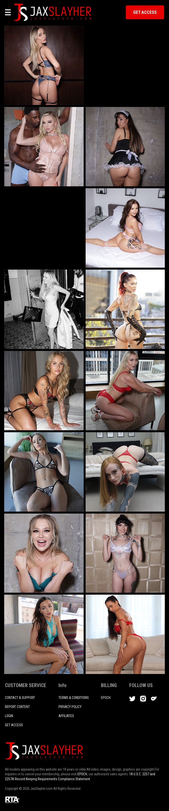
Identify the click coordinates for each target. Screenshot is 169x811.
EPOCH (82, 774)
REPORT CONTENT (17, 707)
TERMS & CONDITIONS (73, 698)
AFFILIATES (66, 716)
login (9, 716)
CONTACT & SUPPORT (20, 698)
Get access (14, 725)
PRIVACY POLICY (69, 707)
